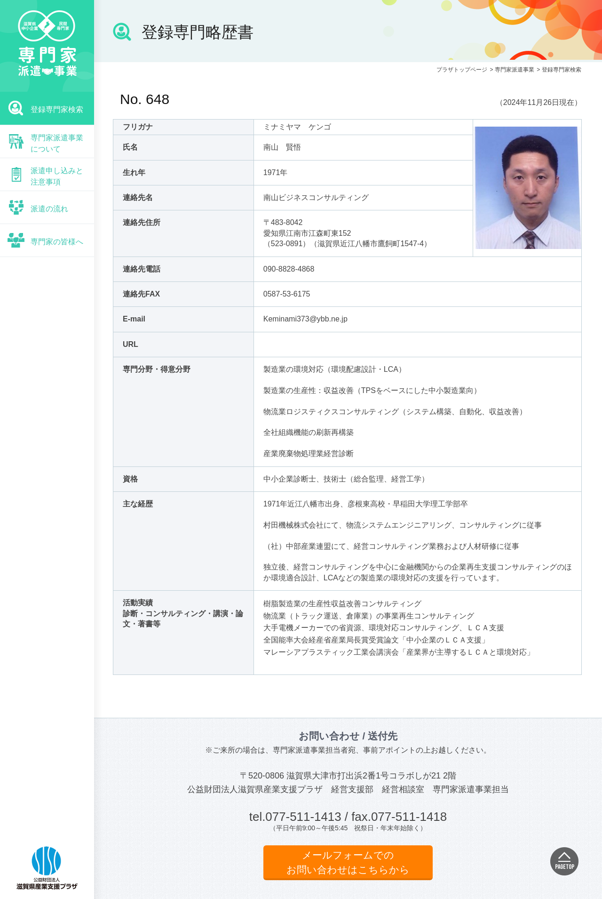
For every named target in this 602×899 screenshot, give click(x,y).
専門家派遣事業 (514, 69)
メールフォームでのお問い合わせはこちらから (348, 862)
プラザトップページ (461, 69)
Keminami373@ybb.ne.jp (305, 319)
